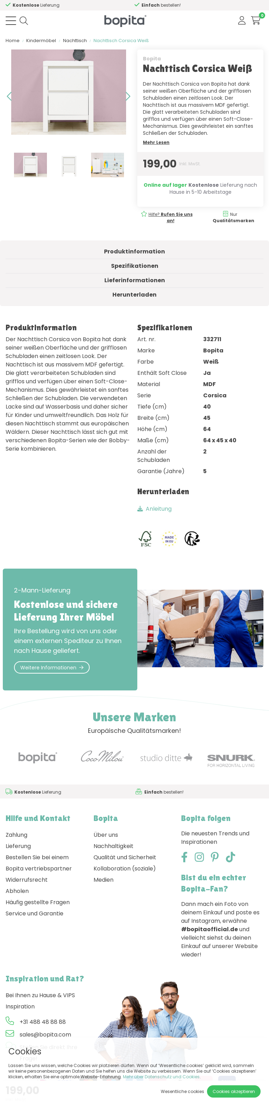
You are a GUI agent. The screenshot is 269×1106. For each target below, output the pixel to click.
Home (13, 41)
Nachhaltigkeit (113, 846)
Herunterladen (134, 295)
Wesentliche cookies (182, 1091)
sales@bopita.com (45, 1035)
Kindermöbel (41, 41)
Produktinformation (134, 251)
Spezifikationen (134, 266)
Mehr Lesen (156, 142)
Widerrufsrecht (27, 880)
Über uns (106, 835)
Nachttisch (75, 41)
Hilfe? (36, 5)
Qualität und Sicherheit (125, 857)
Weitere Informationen (51, 667)
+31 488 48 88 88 (43, 1022)
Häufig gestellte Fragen (38, 902)
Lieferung (18, 846)
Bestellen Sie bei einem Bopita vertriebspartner (39, 863)
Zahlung (16, 835)
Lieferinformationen (134, 280)
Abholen (17, 891)
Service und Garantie (34, 913)
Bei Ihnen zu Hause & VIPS (40, 995)
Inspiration (20, 1006)
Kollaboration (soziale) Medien (125, 874)
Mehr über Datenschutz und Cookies (161, 1077)
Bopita (152, 58)
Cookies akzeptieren (234, 1091)
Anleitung (154, 509)
